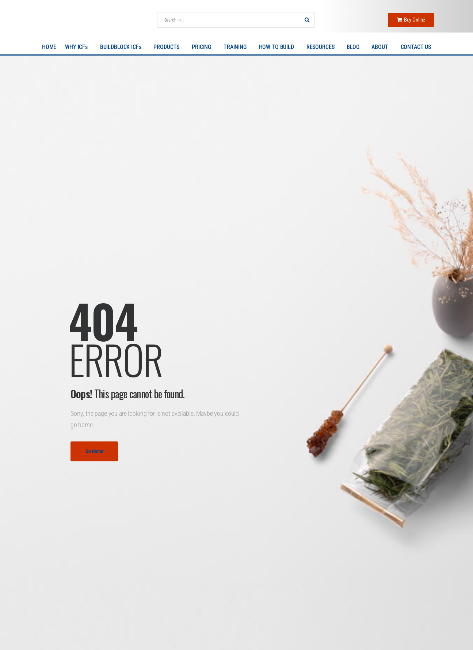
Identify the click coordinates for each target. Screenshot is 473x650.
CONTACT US (416, 46)
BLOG (355, 47)
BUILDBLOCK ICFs (122, 47)
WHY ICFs (78, 47)
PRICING (203, 47)
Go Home (94, 451)
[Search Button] (307, 19)
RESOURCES (322, 47)
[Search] (228, 19)
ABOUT (381, 47)
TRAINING (237, 47)
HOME (49, 46)
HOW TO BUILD (278, 47)
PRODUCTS (168, 47)
